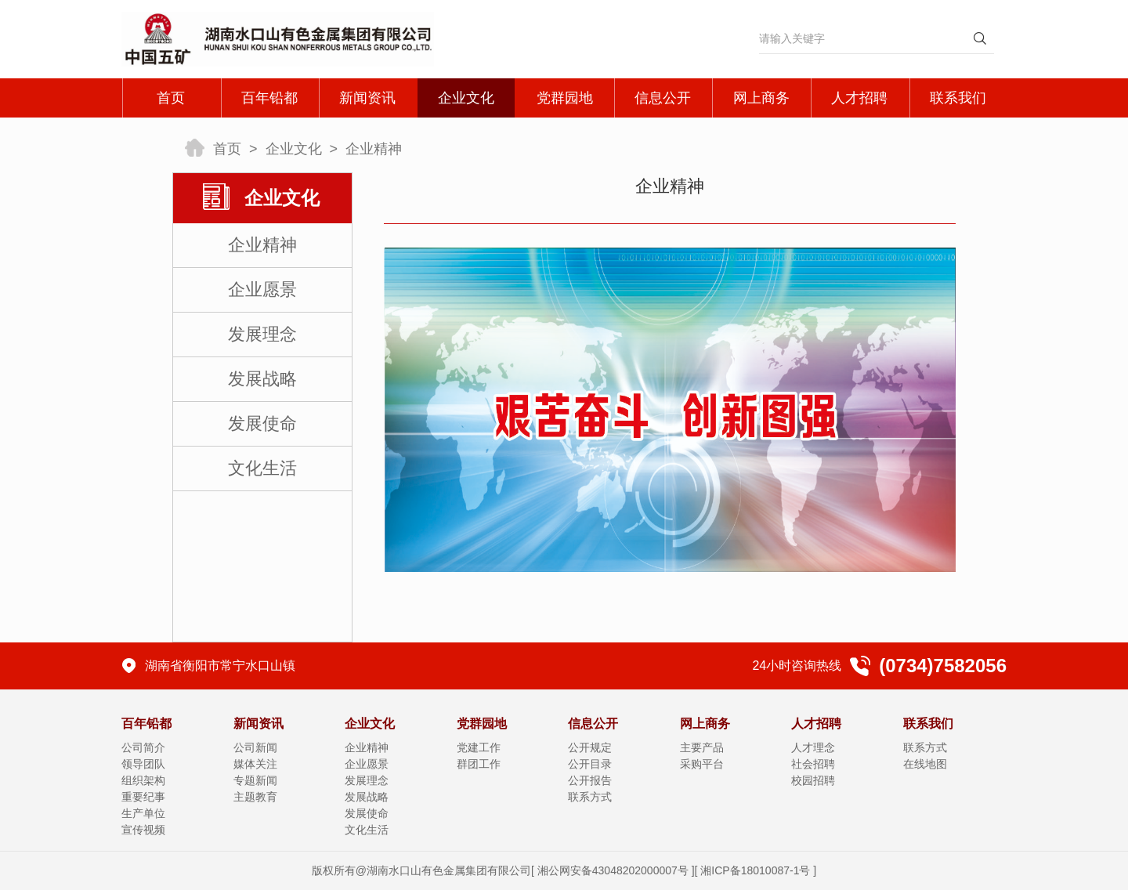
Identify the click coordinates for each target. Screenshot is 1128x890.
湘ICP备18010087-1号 (755, 870)
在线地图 (925, 764)
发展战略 (262, 379)
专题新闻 (255, 780)
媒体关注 (255, 764)
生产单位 (143, 813)
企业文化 (466, 98)
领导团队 (143, 764)
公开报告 (590, 780)
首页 (171, 98)
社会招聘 (813, 764)
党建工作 (479, 747)
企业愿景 (262, 289)
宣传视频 (143, 829)
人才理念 (813, 747)
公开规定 (590, 747)
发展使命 (262, 423)
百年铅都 (269, 98)
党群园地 (565, 98)
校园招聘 (813, 780)
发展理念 (262, 334)
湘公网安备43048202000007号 (613, 870)
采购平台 (702, 764)
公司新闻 (255, 747)
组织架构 (143, 780)
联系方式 (590, 797)
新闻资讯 (367, 98)
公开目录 (590, 764)
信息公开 (662, 98)
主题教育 (255, 797)
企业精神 (373, 149)
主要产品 (702, 747)
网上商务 (761, 98)
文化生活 (262, 468)
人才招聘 (859, 98)
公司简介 (143, 747)
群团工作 (479, 764)
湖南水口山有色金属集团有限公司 (449, 870)
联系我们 (958, 98)
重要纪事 (143, 797)
